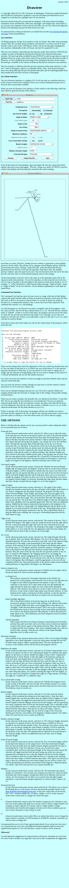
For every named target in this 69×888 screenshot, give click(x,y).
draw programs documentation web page (21, 798)
